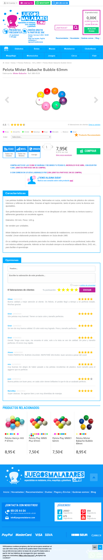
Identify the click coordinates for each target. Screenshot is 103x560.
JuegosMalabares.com (25, 19)
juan (9, 379)
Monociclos (32, 56)
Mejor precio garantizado (64, 155)
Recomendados (62, 38)
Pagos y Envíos (62, 492)
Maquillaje (11, 56)
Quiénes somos (87, 38)
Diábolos (19, 49)
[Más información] (26, 555)
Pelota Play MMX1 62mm (62, 439)
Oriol (10, 314)
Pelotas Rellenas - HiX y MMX (29, 63)
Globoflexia (90, 49)
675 (67, 517)
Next (96, 100)
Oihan (10, 299)
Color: (5, 137)
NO (94, 547)
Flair (94, 56)
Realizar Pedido (91, 30)
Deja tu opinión (94, 125)
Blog (97, 38)
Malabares (69, 49)
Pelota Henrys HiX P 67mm (14, 439)
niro (9, 364)
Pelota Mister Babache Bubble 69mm (84, 441)
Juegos (51, 56)
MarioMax (12, 391)
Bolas (36, 49)
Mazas (52, 49)
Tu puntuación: (49, 290)
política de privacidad (87, 285)
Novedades (74, 38)
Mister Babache (20, 73)
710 (91, 517)
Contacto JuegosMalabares (21, 511)
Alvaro (10, 352)
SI (100, 547)
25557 (67, 512)
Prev (7, 100)
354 (91, 512)
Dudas (48, 492)
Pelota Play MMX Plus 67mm (38, 439)
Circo (74, 56)
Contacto (28, 3)
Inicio (7, 63)
